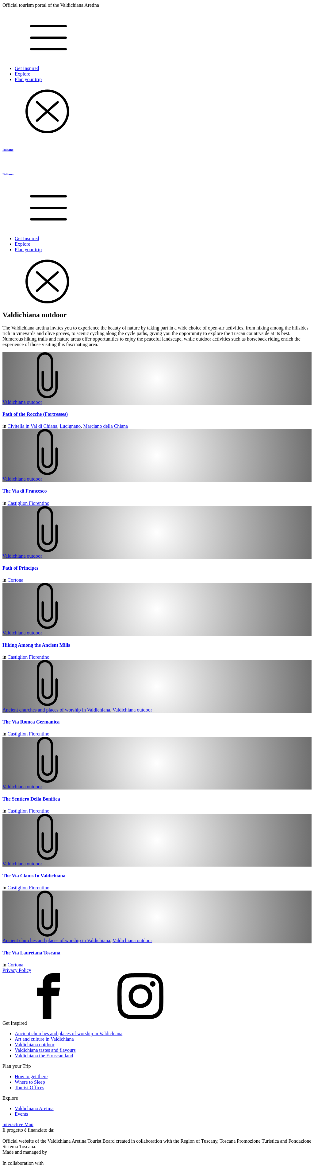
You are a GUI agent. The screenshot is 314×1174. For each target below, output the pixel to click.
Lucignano (70, 426)
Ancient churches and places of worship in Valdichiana (56, 709)
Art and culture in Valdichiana (44, 1039)
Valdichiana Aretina (34, 1108)
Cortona (15, 580)
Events (21, 1114)
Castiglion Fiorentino (28, 503)
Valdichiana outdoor (22, 402)
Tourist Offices (29, 1087)
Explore (22, 73)
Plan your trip (28, 79)
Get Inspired (27, 68)
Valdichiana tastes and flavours (45, 1050)
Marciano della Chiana (105, 426)
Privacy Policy (16, 970)
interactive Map (17, 1124)
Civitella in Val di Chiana (32, 426)
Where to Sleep (30, 1082)
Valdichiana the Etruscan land (44, 1055)
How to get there (31, 1076)
